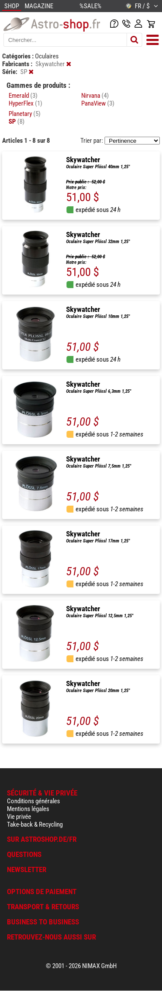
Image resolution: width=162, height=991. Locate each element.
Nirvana (95, 95)
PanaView (97, 103)
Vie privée (19, 817)
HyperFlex (25, 103)
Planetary (25, 114)
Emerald (23, 95)
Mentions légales (28, 809)
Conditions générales (33, 801)
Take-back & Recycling (35, 824)
